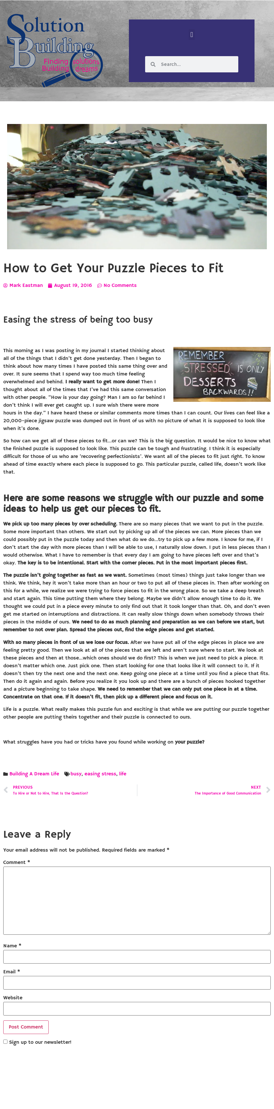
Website (12, 998)
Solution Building (105, 1098)
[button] (192, 34)
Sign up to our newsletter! (40, 1042)
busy (75, 774)
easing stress (100, 774)
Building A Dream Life (34, 774)
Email (11, 972)
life (122, 774)
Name (12, 946)
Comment (16, 862)
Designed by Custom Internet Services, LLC (181, 1098)
